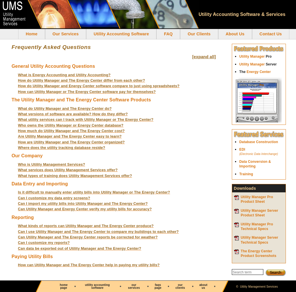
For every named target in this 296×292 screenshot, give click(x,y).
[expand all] (204, 56)
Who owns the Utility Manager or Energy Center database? (70, 125)
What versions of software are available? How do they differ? (73, 114)
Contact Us (271, 34)
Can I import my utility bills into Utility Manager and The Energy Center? (83, 203)
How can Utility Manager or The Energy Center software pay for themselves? (87, 92)
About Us (235, 34)
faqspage (157, 286)
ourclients (180, 286)
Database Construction (258, 142)
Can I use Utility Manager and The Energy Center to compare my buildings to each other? (98, 231)
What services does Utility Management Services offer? (68, 170)
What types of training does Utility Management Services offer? (75, 176)
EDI (262, 151)
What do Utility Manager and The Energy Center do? (65, 108)
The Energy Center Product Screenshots (258, 253)
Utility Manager (255, 56)
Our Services (66, 34)
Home (32, 34)
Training (246, 174)
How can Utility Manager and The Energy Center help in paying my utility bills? (89, 265)
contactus (227, 286)
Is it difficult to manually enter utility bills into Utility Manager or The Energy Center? (94, 192)
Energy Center (255, 72)
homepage (64, 286)
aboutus (203, 286)
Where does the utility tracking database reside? (61, 147)
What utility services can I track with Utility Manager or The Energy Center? (85, 119)
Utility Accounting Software (121, 34)
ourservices (134, 286)
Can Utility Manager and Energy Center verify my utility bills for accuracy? (85, 209)
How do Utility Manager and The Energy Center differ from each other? (81, 80)
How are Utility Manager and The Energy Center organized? (71, 142)
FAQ (168, 34)
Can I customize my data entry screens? (54, 198)
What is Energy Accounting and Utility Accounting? (64, 75)
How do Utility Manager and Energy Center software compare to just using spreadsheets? (99, 86)
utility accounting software (97, 286)
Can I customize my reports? (44, 242)
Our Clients (199, 34)
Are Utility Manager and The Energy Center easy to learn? (70, 136)
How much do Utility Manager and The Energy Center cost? (71, 131)
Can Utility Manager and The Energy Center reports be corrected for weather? (88, 237)
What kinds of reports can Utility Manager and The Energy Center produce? (85, 226)
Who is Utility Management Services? (51, 164)
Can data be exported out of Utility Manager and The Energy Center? (79, 248)
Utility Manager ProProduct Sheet (257, 199)
